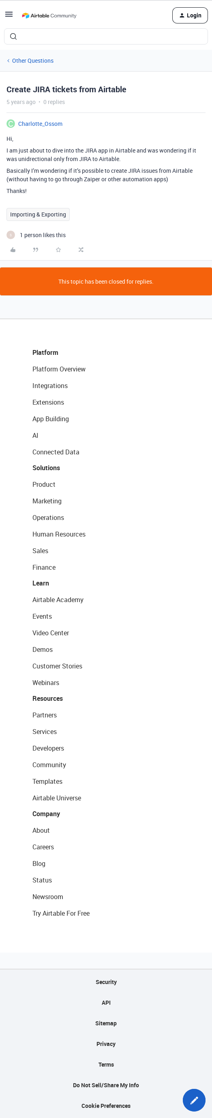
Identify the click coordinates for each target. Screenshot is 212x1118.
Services (44, 731)
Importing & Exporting (38, 214)
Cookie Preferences (106, 1106)
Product (44, 484)
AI (35, 435)
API (106, 1002)
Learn (40, 583)
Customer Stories (57, 666)
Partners (44, 715)
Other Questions (33, 60)
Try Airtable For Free (61, 913)
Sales (40, 550)
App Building (50, 418)
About (41, 830)
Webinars (45, 682)
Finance (44, 567)
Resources (47, 698)
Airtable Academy (58, 599)
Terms (106, 1064)
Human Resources (59, 534)
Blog (38, 863)
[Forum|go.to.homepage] (49, 15)
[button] (9, 17)
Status (42, 880)
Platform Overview (59, 369)
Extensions (48, 402)
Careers (43, 846)
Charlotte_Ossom (40, 123)
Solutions (46, 467)
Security (106, 982)
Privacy (106, 1044)
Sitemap (106, 1023)
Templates (47, 781)
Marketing (47, 500)
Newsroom (47, 896)
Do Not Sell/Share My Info (106, 1085)
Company (46, 813)
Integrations (50, 385)
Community (49, 764)
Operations (48, 517)
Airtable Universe (56, 797)
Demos (42, 649)
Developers (48, 748)
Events (42, 616)
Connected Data (55, 452)
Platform (45, 352)
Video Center (50, 632)
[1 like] (36, 235)
